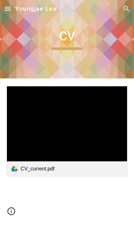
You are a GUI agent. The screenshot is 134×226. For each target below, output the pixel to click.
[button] (7, 8)
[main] (67, 39)
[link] (67, 131)
